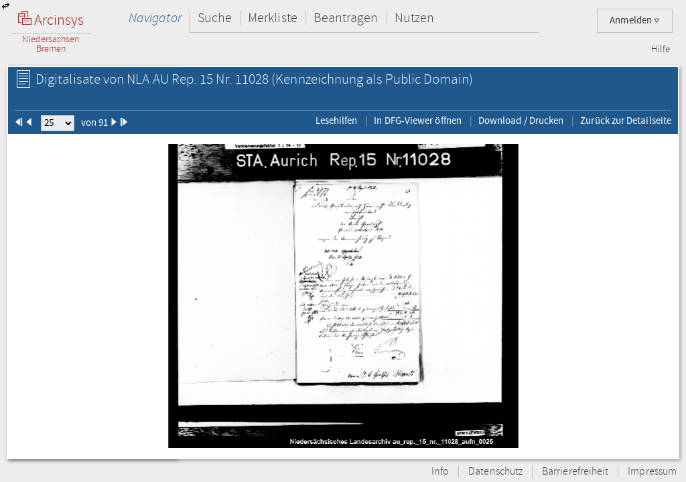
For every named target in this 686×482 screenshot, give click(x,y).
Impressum (652, 471)
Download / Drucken (520, 120)
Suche (215, 17)
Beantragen (346, 17)
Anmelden (635, 20)
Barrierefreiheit (575, 471)
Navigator (155, 17)
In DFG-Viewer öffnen (418, 120)
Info (440, 471)
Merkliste (272, 17)
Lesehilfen (337, 120)
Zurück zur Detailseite (625, 120)
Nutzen (414, 17)
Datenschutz (495, 471)
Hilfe (660, 50)
